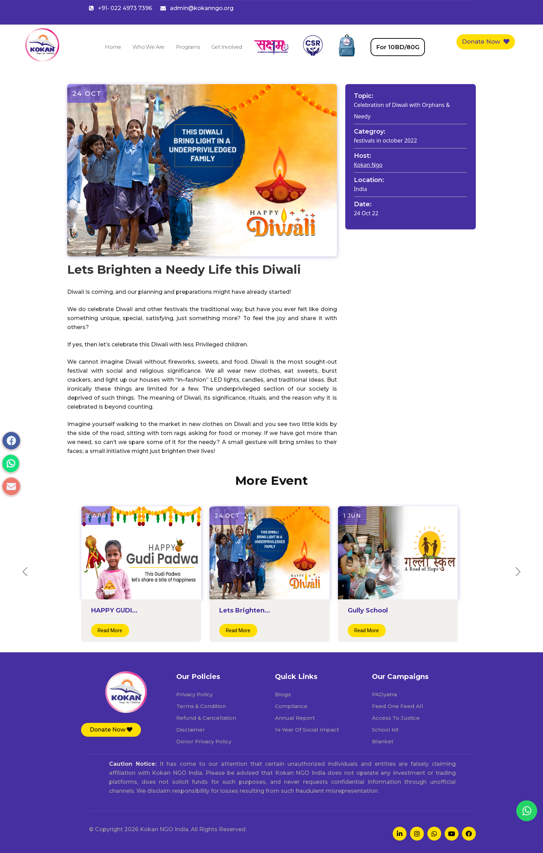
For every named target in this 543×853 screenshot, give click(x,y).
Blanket (382, 741)
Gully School (368, 610)
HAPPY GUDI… (114, 610)
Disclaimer (190, 729)
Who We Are (148, 47)
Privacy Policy (194, 694)
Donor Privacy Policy (203, 741)
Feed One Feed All (397, 706)
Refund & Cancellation (206, 718)
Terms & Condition (201, 706)
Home (113, 47)
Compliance (291, 706)
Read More (110, 630)
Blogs (283, 694)
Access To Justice (396, 718)
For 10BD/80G (397, 47)
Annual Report (295, 718)
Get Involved (226, 47)
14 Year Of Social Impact (307, 729)
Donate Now (485, 41)
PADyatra (384, 694)
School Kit (385, 729)
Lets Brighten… (244, 610)
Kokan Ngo (368, 165)
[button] (111, 730)
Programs (188, 47)
